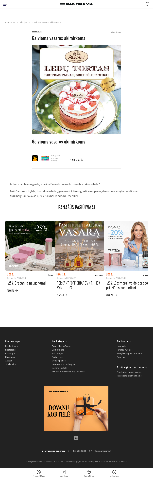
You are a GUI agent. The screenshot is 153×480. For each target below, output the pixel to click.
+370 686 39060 (77, 450)
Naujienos (10, 356)
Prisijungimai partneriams (132, 367)
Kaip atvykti (58, 353)
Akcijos (23, 22)
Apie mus (121, 356)
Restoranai (10, 349)
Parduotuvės (11, 346)
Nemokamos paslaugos (63, 364)
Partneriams (124, 341)
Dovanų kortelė (59, 367)
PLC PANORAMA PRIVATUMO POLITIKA (111, 461)
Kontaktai (121, 346)
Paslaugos (10, 353)
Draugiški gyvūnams (61, 346)
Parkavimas (57, 356)
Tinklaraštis (10, 364)
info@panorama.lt (100, 450)
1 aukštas (75, 160)
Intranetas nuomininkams (129, 375)
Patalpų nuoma (124, 349)
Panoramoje (12, 341)
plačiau (10, 290)
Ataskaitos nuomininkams (129, 372)
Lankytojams (59, 341)
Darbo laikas (58, 349)
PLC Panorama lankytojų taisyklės (68, 371)
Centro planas (59, 360)
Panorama (10, 22)
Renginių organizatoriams (129, 353)
